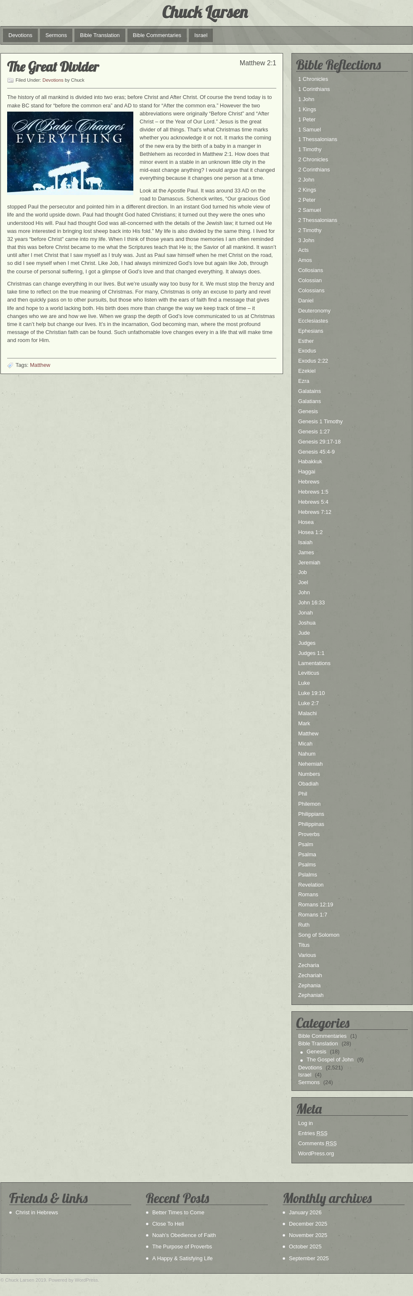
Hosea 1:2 (310, 532)
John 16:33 (311, 602)
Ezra (303, 381)
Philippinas (311, 824)
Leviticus (308, 673)
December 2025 (308, 1224)
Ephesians (310, 331)
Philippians (311, 814)
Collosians (310, 270)
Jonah (305, 612)
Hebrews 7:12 (314, 512)
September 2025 (309, 1258)
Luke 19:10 (311, 693)
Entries (313, 1133)
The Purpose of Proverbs (182, 1246)
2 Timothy (309, 230)
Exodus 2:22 (313, 361)
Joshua (306, 623)
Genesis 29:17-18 (319, 441)
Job (302, 572)
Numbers (309, 774)
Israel (200, 35)
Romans (308, 894)
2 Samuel (309, 210)
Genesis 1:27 (314, 431)
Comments (317, 1143)
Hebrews (309, 481)
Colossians (311, 290)
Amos (305, 260)
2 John (306, 179)
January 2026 (305, 1212)
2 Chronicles (313, 159)
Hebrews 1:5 (313, 492)
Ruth (304, 925)
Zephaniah (310, 995)
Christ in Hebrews (37, 1212)
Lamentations (314, 663)
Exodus (307, 350)
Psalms (307, 864)
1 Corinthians (314, 89)
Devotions (20, 35)
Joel (303, 582)
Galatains (309, 391)
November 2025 (308, 1235)
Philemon (309, 804)
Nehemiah (310, 764)
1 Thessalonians (317, 139)
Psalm (305, 844)
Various (307, 955)
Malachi (307, 713)
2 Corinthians (314, 169)
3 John (306, 240)
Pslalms (307, 874)
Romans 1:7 (312, 914)
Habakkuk (310, 461)
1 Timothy (309, 149)
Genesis (308, 411)
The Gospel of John (330, 1059)
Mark (304, 723)
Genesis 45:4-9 (316, 452)
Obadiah (308, 783)
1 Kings (307, 109)
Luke (304, 683)
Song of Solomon (318, 935)
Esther (306, 341)
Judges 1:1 (311, 653)
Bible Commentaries (157, 35)
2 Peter (306, 200)
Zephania (309, 985)
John (304, 592)
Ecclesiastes (313, 321)
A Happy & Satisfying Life (182, 1258)
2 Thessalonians (317, 220)
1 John (306, 99)
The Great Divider (53, 66)
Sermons (56, 35)
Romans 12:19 (315, 904)
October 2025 (305, 1246)
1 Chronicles (313, 79)
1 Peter (306, 119)
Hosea (306, 522)
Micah (305, 743)
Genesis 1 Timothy (320, 421)
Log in (305, 1123)
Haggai (306, 471)
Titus (304, 945)
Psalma (307, 854)
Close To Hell (168, 1224)
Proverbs (309, 834)
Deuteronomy (314, 310)
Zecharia (308, 965)
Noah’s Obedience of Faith (184, 1235)
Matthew (40, 365)
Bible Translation (100, 35)
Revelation (310, 885)
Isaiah (305, 542)
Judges (306, 643)
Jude (304, 633)
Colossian (310, 280)
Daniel (305, 300)
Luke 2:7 (308, 703)
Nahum (306, 754)
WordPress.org (316, 1153)
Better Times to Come (178, 1212)
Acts (303, 250)
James (306, 552)
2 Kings (307, 190)
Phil (302, 794)
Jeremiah (309, 562)
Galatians (309, 401)
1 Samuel (309, 129)
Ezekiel (306, 371)
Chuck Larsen (204, 11)
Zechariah (310, 975)
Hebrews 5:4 (313, 502)
